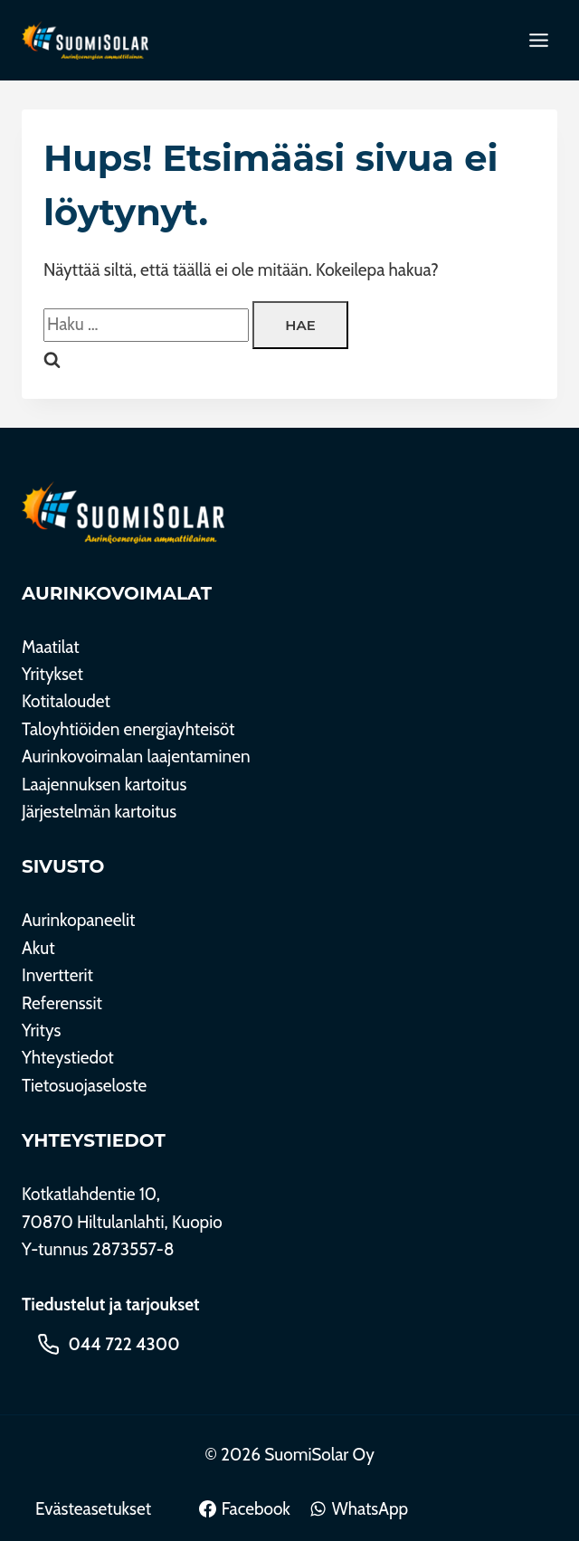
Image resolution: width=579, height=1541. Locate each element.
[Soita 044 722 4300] (108, 1344)
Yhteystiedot (68, 1057)
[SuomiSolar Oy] (123, 512)
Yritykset (52, 674)
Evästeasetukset (93, 1508)
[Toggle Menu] (538, 40)
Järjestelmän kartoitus (99, 811)
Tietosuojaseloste (84, 1085)
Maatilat (51, 647)
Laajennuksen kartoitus (104, 784)
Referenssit (62, 1003)
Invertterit (57, 975)
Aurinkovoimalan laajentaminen (136, 756)
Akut (38, 948)
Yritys (41, 1030)
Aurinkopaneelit (78, 920)
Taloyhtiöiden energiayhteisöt (128, 729)
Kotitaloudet (66, 701)
